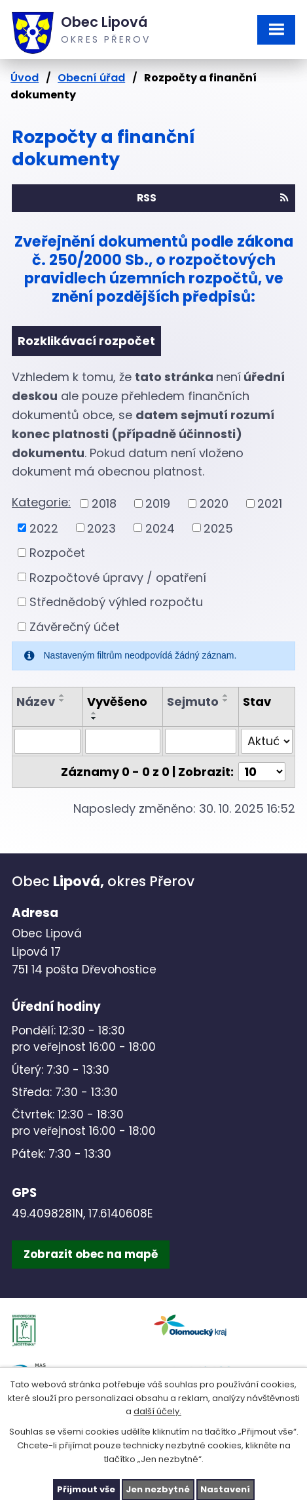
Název (35, 701)
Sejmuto (193, 701)
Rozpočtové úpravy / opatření (117, 577)
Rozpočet (57, 552)
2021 (269, 503)
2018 (104, 503)
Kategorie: (41, 502)
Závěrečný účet (74, 627)
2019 (157, 503)
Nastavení (225, 1489)
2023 (101, 528)
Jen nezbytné (158, 1489)
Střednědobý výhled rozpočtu (116, 602)
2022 (43, 528)
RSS (213, 197)
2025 (218, 528)
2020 (214, 503)
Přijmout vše (86, 1489)
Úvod (24, 77)
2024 (160, 528)
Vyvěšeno (117, 701)
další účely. (157, 1411)
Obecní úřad (91, 77)
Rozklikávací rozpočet (86, 341)
